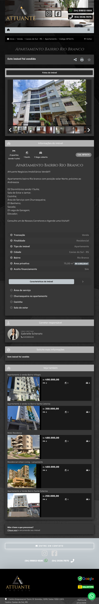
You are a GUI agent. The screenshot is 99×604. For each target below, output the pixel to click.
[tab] (15, 72)
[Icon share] (48, 13)
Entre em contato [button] (49, 545)
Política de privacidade (81, 601)
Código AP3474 (66, 39)
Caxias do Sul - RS (34, 39)
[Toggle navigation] (88, 30)
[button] (13, 103)
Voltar (88, 39)
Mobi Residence (14, 432)
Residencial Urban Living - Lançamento (25, 461)
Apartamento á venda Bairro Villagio (24, 374)
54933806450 (27, 337)
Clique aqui (12, 530)
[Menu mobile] (8, 30)
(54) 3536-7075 (83, 17)
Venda (20, 39)
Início (10, 39)
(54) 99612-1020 (83, 10)
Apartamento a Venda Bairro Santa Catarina (27, 491)
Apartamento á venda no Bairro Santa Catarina (28, 403)
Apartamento (51, 39)
